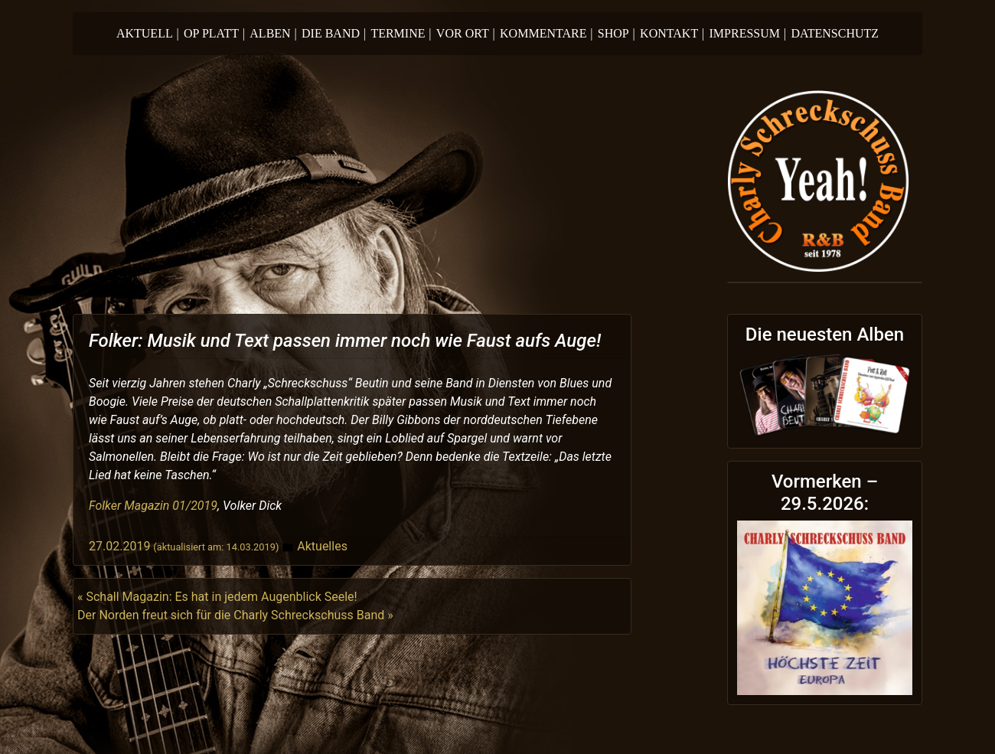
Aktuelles (322, 546)
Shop (616, 33)
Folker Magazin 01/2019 (153, 505)
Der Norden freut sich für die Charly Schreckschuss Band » (235, 615)
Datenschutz (835, 33)
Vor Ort (465, 33)
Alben (273, 33)
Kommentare (546, 33)
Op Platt (214, 33)
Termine (400, 33)
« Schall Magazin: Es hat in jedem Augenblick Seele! (217, 596)
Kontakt (672, 33)
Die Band (334, 33)
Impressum (748, 33)
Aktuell (147, 33)
